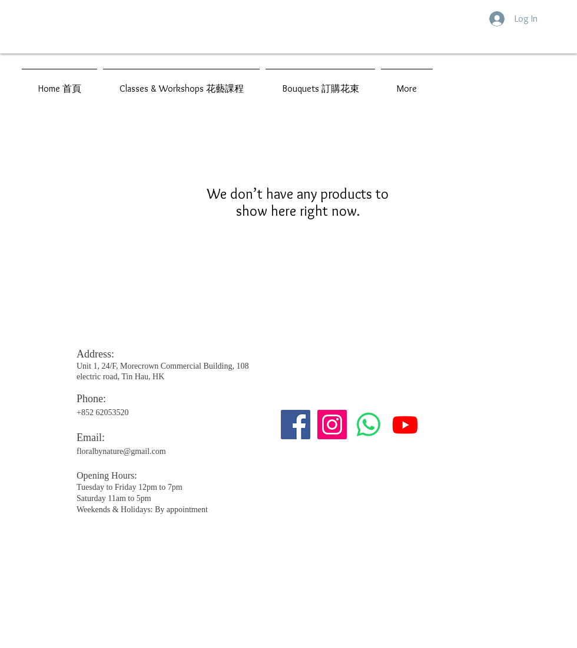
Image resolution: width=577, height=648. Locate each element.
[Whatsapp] (368, 424)
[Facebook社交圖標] (295, 424)
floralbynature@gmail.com (121, 451)
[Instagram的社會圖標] (332, 424)
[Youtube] (405, 424)
